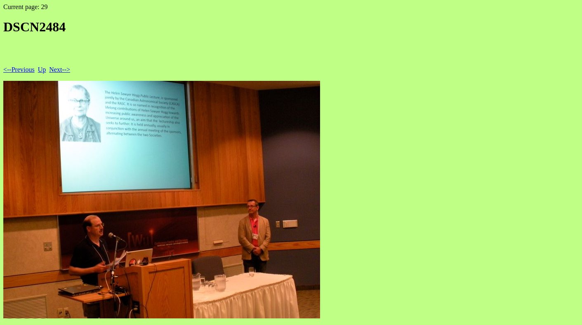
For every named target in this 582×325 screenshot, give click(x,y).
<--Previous (19, 69)
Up (42, 69)
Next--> (59, 69)
